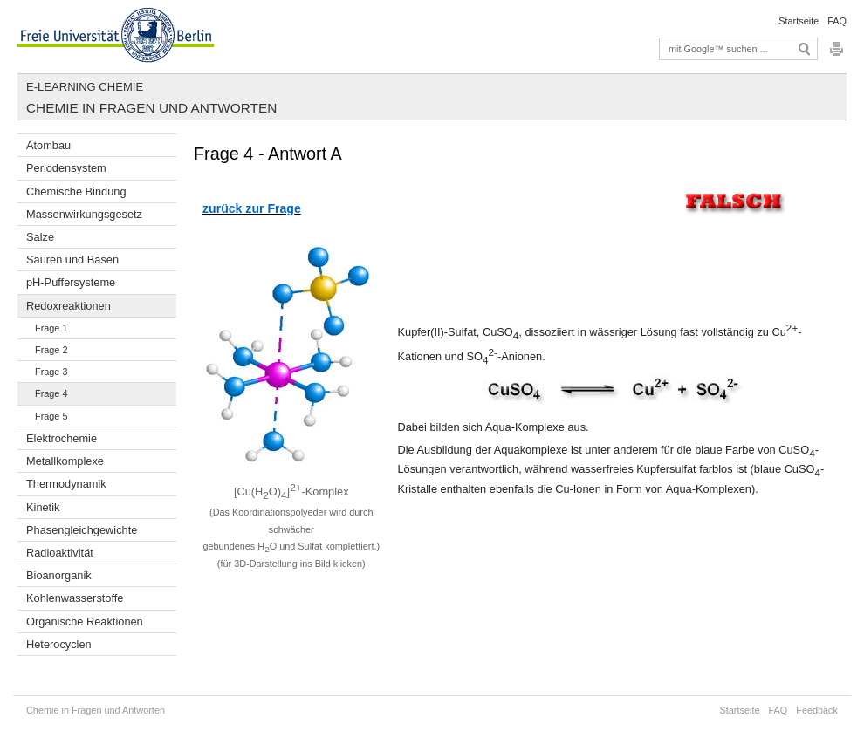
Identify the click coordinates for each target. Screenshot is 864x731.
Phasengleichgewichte (81, 529)
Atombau (48, 145)
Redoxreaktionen (68, 305)
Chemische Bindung (76, 191)
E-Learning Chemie (84, 86)
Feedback (817, 710)
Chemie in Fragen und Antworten (151, 107)
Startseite (798, 21)
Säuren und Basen (72, 259)
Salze (40, 236)
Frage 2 (51, 350)
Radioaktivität (59, 552)
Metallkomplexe (65, 461)
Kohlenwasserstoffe (74, 598)
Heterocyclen (59, 644)
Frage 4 (51, 393)
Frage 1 (51, 328)
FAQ (837, 21)
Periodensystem (66, 167)
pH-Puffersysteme (70, 282)
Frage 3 (51, 371)
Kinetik (42, 507)
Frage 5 (51, 416)
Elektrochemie (61, 438)
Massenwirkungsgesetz (84, 214)
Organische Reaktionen (84, 621)
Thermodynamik (66, 483)
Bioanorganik (59, 575)
